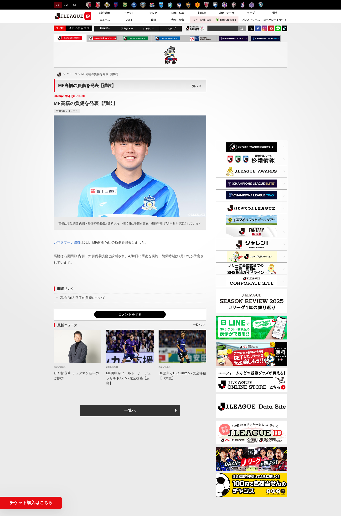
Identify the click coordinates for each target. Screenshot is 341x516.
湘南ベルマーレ (170, 5)
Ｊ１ (57, 4)
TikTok (284, 28)
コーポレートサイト (275, 19)
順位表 (202, 12)
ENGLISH (105, 28)
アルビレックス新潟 (179, 5)
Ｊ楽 (202, 19)
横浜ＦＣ (161, 5)
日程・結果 (177, 12)
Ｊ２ (65, 4)
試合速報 (104, 12)
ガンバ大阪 (215, 5)
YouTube (271, 28)
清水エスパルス (188, 5)
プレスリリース (251, 19)
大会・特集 (177, 19)
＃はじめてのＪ (227, 19)
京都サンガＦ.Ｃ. (206, 5)
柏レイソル (107, 5)
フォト (129, 19)
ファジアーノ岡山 (243, 5)
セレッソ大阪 (224, 5)
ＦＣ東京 (116, 5)
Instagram (264, 28)
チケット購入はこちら (31, 502)
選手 (275, 12)
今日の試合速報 (79, 28)
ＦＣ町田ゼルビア (134, 5)
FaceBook (258, 28)
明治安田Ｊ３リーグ (67, 110)
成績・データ (226, 12)
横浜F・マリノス (152, 5)
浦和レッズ (98, 5)
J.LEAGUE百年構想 (195, 28)
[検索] (241, 28)
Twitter (251, 28)
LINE (278, 28)
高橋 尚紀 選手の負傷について (82, 298)
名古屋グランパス (197, 5)
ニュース (104, 19)
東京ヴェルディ (125, 5)
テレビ (153, 12)
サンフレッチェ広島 (252, 5)
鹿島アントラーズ (89, 5)
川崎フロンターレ (143, 5)
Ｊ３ (74, 4)
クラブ (251, 12)
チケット (129, 12)
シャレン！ (149, 28)
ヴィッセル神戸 (234, 5)
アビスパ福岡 (261, 5)
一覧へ (195, 86)
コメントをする (130, 314)
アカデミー (127, 28)
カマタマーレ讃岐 (67, 242)
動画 (153, 19)
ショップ (171, 28)
